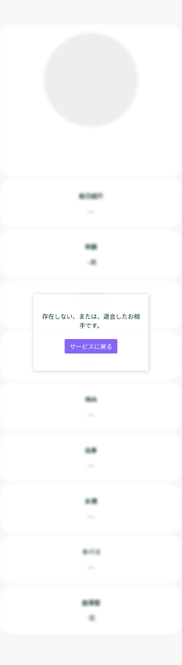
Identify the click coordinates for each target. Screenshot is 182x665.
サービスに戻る (91, 346)
